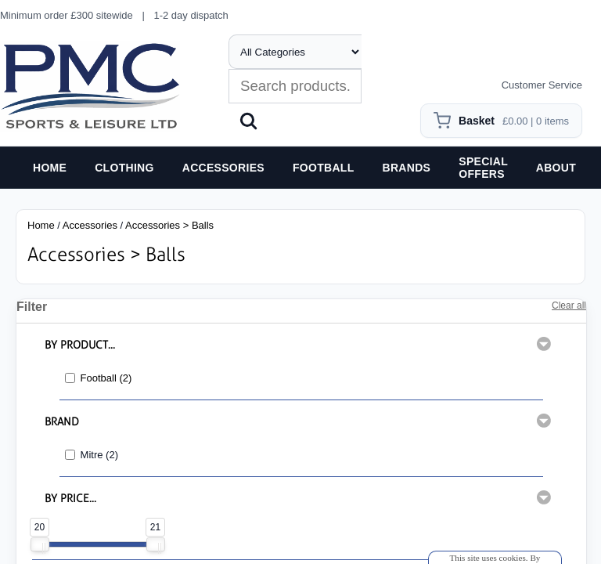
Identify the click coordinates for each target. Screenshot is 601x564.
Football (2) (106, 378)
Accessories (90, 225)
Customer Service (542, 85)
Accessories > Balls (169, 225)
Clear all (569, 305)
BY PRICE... (70, 498)
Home (41, 225)
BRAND (62, 421)
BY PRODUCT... (80, 345)
